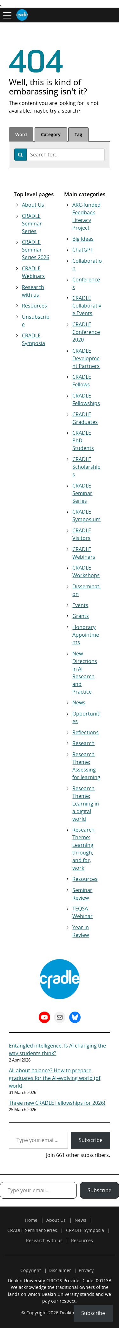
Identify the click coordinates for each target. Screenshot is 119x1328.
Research (83, 743)
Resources (34, 305)
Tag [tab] (78, 134)
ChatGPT (82, 249)
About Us (33, 204)
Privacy (86, 1270)
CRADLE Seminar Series (32, 223)
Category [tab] (51, 134)
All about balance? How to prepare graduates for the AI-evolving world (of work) (54, 1078)
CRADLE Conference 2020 (86, 332)
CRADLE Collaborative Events (86, 305)
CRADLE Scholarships (86, 467)
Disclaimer (60, 1270)
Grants (80, 615)
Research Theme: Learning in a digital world (85, 803)
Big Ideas (83, 238)
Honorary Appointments (85, 635)
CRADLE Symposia (85, 1230)
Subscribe (90, 1140)
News (78, 702)
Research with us (44, 1240)
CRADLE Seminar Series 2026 (35, 250)
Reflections (85, 732)
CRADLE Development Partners (86, 358)
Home (31, 1220)
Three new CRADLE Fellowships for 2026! (57, 1102)
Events (80, 605)
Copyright (30, 1270)
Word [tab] (21, 134)
